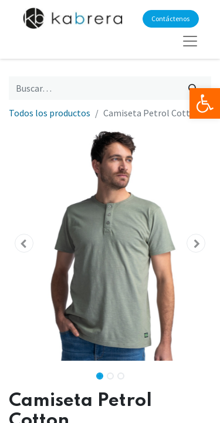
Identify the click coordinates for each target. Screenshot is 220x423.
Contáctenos (170, 18)
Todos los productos (49, 113)
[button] (24, 243)
